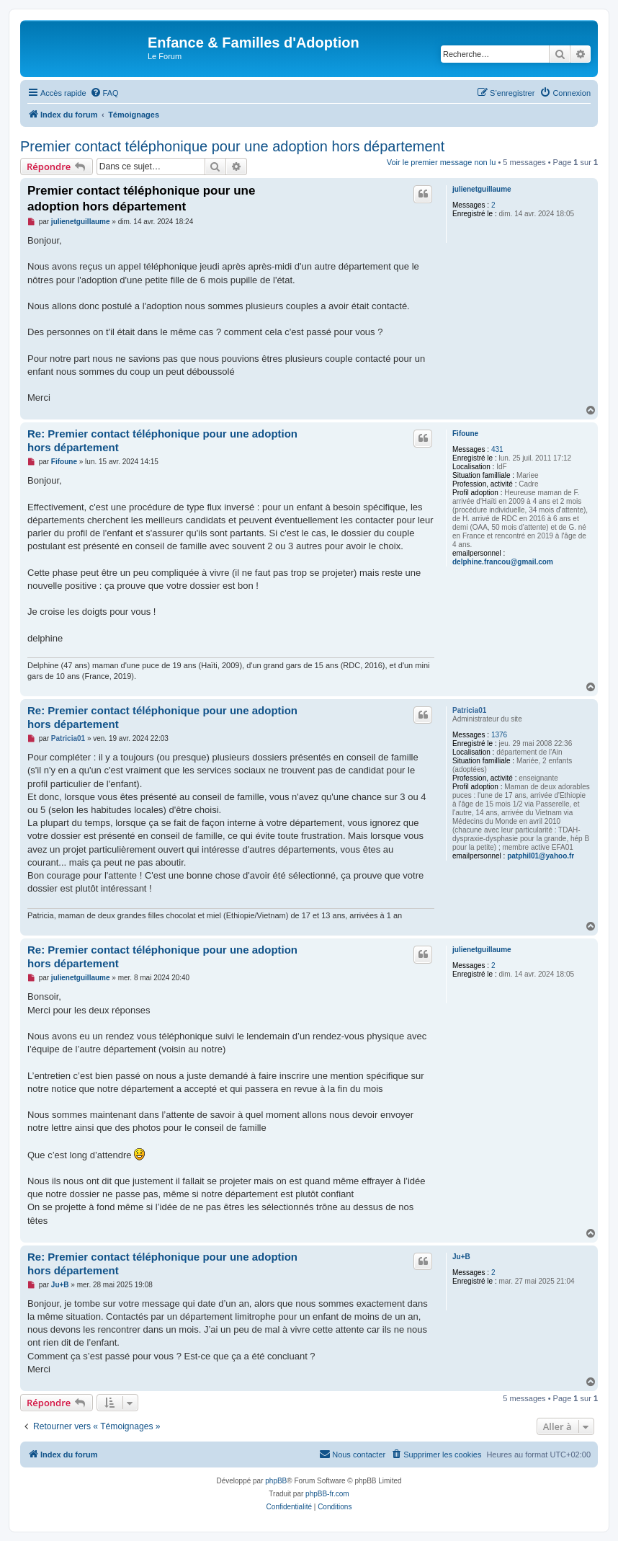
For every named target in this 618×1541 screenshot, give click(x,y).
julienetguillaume (481, 189)
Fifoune (465, 434)
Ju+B (461, 1257)
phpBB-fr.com (327, 1494)
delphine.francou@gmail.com (502, 562)
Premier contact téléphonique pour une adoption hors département (232, 146)
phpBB (276, 1481)
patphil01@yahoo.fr (540, 856)
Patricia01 (469, 710)
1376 (499, 735)
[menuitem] (104, 93)
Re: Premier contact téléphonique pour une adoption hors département (162, 440)
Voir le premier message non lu (441, 162)
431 (497, 449)
